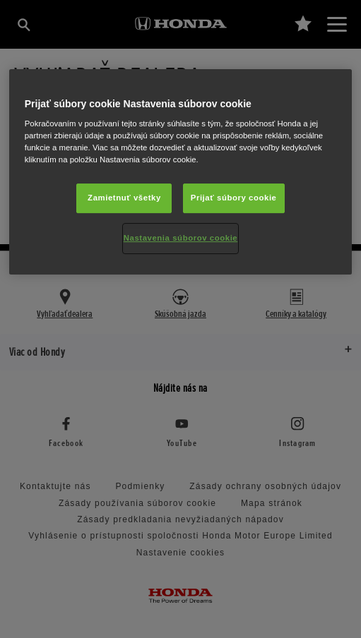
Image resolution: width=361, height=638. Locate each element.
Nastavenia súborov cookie (181, 238)
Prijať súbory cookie (234, 198)
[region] (180, 172)
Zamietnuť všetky (124, 198)
